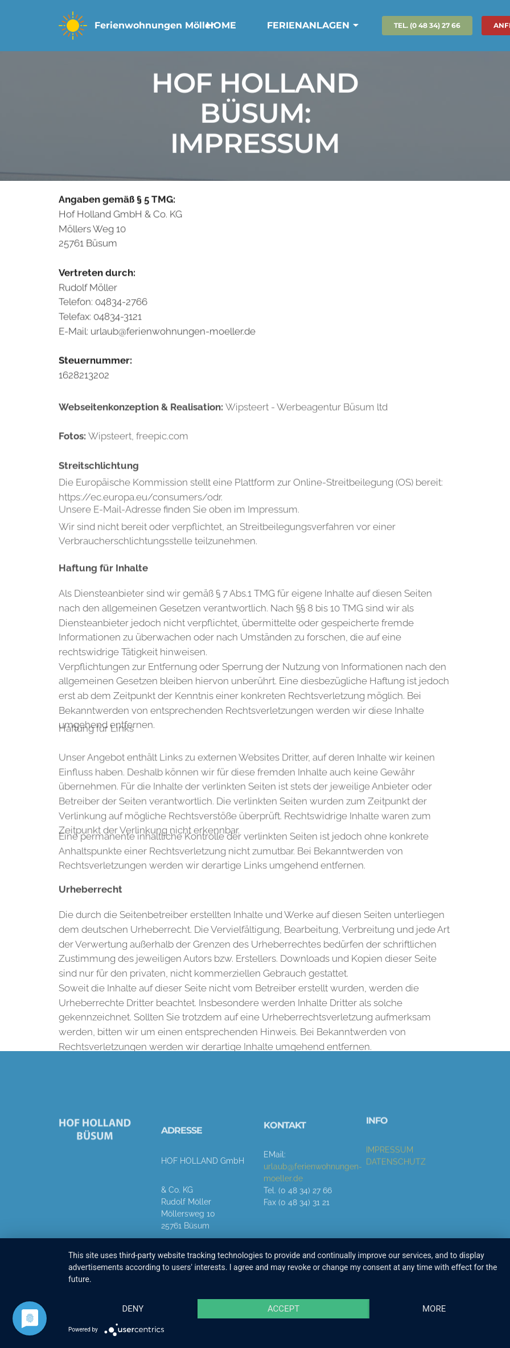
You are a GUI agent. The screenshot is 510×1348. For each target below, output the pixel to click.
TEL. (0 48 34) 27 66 (427, 25)
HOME (221, 25)
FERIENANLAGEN (308, 25)
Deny (132, 1309)
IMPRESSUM (389, 1166)
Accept (283, 1309)
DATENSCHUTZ (396, 1178)
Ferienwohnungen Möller (154, 25)
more (434, 1309)
